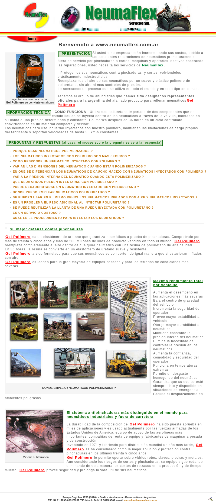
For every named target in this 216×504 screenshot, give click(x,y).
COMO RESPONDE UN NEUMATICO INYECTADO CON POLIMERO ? (66, 161)
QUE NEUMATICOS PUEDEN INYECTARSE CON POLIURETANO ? (65, 181)
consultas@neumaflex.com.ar (140, 500)
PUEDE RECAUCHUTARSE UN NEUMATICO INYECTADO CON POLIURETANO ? (76, 187)
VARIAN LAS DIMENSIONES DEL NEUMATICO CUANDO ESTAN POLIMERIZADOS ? (79, 166)
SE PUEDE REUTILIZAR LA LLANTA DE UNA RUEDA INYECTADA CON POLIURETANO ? (83, 207)
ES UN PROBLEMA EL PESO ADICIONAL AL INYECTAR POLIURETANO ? (71, 202)
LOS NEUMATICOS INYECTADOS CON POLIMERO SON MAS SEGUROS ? (71, 156)
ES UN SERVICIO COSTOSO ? (37, 212)
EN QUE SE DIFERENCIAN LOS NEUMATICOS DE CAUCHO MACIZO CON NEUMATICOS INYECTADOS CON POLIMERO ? (109, 171)
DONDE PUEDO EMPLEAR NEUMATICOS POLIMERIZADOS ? (61, 192)
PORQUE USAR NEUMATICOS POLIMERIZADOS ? (53, 151)
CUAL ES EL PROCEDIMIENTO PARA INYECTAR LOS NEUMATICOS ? (68, 217)
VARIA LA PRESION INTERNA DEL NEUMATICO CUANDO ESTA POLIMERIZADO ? (78, 176)
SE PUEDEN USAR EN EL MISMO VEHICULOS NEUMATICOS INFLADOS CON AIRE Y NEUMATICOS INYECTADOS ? (105, 197)
